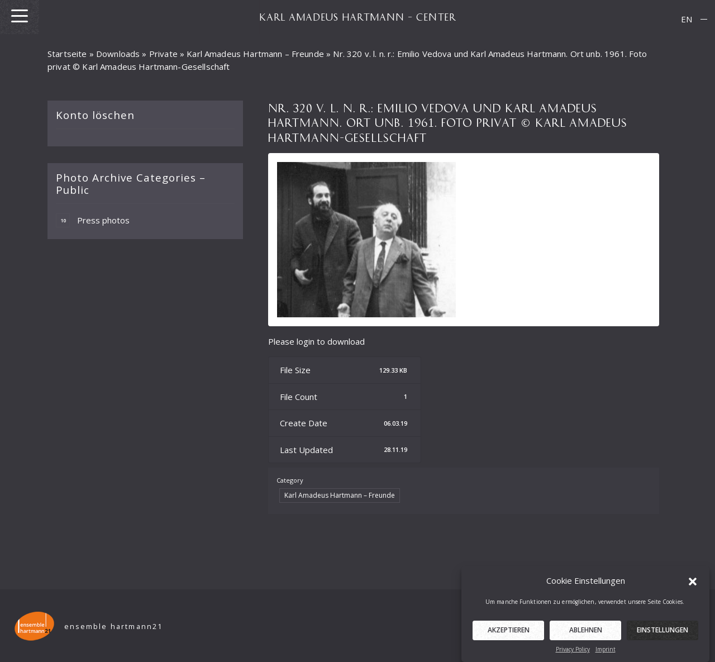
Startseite (67, 53)
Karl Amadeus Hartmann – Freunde (255, 53)
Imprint (605, 654)
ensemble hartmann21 (113, 626)
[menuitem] (686, 19)
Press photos (93, 220)
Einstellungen (662, 634)
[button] (692, 584)
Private (163, 53)
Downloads (118, 53)
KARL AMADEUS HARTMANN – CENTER (357, 16)
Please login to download (316, 341)
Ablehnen (585, 634)
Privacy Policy (573, 654)
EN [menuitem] (686, 19)
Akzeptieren (509, 634)
